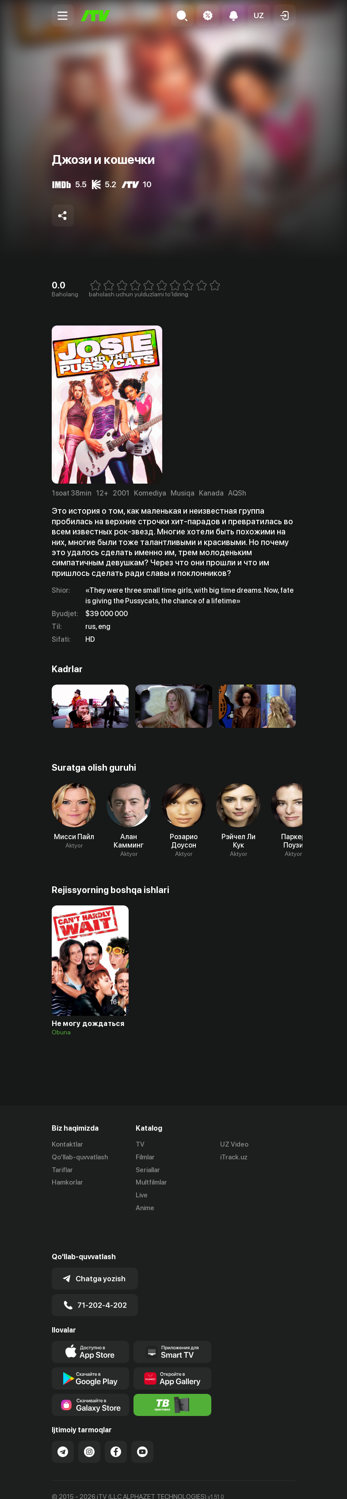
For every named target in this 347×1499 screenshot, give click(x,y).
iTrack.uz (234, 1157)
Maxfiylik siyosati (136, 1483)
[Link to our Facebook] (116, 1423)
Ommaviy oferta (76, 1483)
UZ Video (234, 1144)
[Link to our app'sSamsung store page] (91, 1376)
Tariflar (62, 1170)
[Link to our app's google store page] (91, 1349)
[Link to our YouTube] (142, 1423)
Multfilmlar (151, 1182)
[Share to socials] (63, 215)
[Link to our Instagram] (89, 1423)
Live (142, 1195)
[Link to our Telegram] (63, 1423)
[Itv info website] (172, 1376)
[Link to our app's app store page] (91, 1323)
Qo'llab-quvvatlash (80, 1157)
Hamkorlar (67, 1182)
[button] (259, 15)
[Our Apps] (172, 1323)
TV (140, 1144)
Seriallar (148, 1170)
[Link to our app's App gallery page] (172, 1349)
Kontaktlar (67, 1144)
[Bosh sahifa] (95, 15)
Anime (145, 1208)
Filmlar (145, 1157)
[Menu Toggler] (63, 15)
